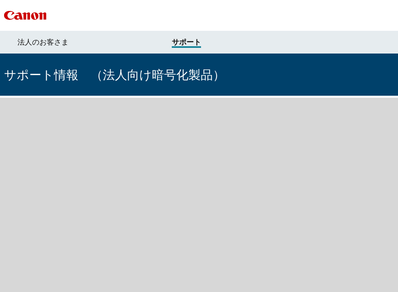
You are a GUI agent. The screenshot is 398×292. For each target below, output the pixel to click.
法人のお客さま (43, 42)
